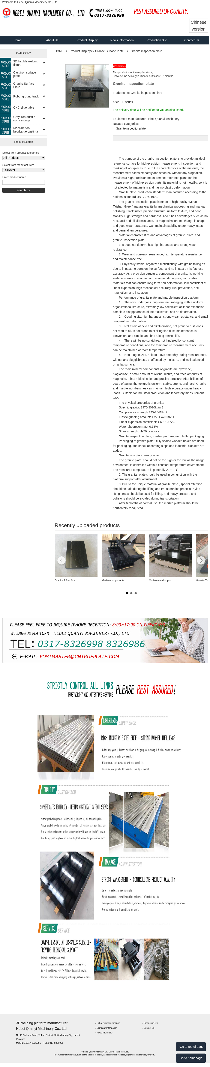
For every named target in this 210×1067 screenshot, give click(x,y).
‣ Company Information (106, 1028)
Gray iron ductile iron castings (24, 118)
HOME (59, 51)
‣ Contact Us (148, 1028)
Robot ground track (26, 96)
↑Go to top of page (191, 1046)
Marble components (113, 580)
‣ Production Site (150, 1023)
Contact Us (191, 40)
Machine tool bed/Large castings (26, 129)
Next (201, 561)
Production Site (157, 40)
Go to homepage (191, 1058)
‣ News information (104, 1033)
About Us (52, 40)
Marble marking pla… (161, 580)
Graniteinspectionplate (131, 128)
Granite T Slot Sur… (66, 580)
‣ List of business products (107, 1023)
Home (17, 40)
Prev (61, 561)
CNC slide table (23, 107)
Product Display (87, 40)
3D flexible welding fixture (25, 63)
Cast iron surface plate (24, 74)
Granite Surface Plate (23, 85)
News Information (122, 40)
